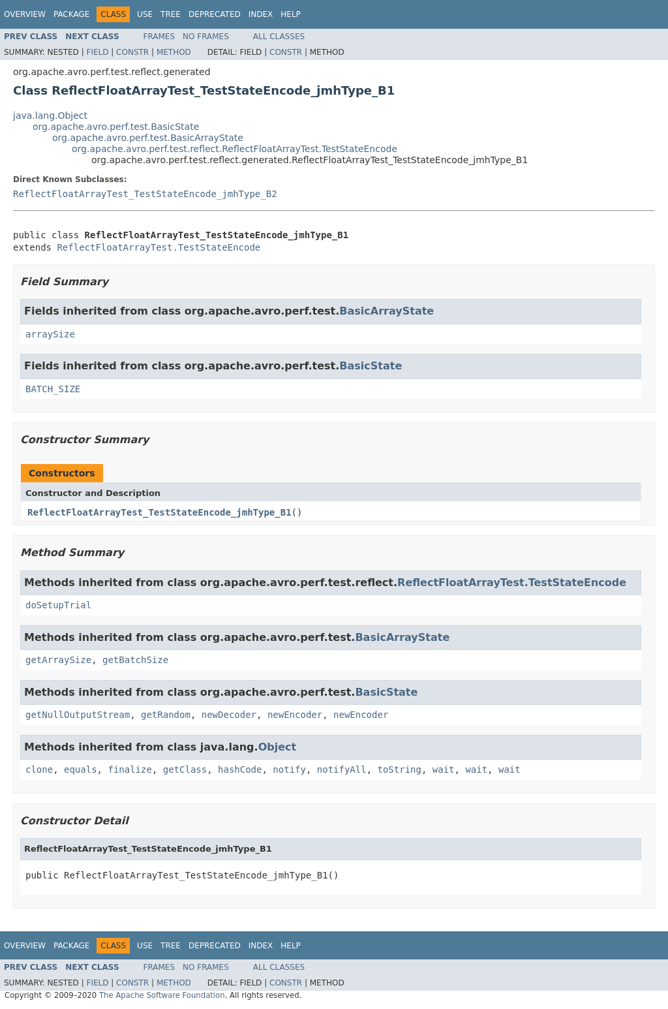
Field (97, 52)
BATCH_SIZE (52, 389)
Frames (159, 36)
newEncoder (294, 714)
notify (289, 769)
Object (277, 747)
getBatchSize (135, 660)
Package (71, 14)
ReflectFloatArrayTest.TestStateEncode (158, 247)
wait (444, 769)
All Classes (279, 36)
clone (39, 769)
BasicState (370, 366)
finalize (129, 769)
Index (261, 14)
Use (145, 14)
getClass (185, 769)
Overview (25, 14)
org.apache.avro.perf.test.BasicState (116, 126)
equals (80, 769)
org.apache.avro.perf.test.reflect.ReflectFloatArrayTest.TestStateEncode (234, 149)
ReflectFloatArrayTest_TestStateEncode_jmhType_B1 (159, 512)
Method (174, 52)
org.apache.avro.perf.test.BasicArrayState (147, 137)
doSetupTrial (58, 605)
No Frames (206, 36)
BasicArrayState (386, 311)
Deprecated (215, 14)
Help (291, 14)
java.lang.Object (50, 115)
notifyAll (342, 769)
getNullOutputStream (77, 714)
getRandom (165, 714)
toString (399, 769)
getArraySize (58, 660)
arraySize (50, 334)
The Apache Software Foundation (162, 995)
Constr (132, 52)
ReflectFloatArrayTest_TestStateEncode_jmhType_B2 (145, 194)
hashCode (240, 769)
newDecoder (229, 714)
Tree (170, 14)
